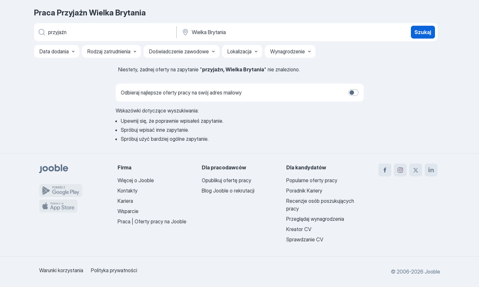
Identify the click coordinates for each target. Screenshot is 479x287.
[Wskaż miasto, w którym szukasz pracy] (248, 32)
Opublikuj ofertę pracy (226, 180)
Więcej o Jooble (136, 180)
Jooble (432, 271)
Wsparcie (128, 211)
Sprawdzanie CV (304, 239)
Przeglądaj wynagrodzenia (315, 219)
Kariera (125, 201)
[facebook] (384, 170)
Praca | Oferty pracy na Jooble (152, 221)
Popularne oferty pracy (311, 180)
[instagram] (400, 170)
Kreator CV (298, 229)
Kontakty (127, 190)
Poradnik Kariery (304, 190)
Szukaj (422, 32)
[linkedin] (431, 170)
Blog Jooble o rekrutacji (228, 190)
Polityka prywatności (114, 270)
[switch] (353, 92)
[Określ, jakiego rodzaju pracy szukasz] (104, 32)
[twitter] (415, 170)
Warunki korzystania (61, 270)
